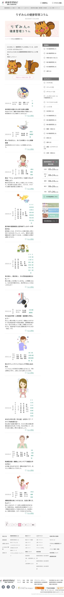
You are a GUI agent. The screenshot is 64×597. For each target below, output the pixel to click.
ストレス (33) (50, 87)
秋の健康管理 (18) (51, 133)
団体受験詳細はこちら (49, 221)
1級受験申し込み (29, 563)
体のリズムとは (14, 542)
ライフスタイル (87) (52, 102)
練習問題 (40, 7)
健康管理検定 (37, 582)
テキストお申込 (40, 547)
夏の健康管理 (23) (51, 120)
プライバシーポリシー (40, 580)
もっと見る (30, 115)
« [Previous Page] (9, 524)
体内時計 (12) (50, 111)
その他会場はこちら (52, 196)
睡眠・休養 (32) (50, 129)
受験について (20, 7)
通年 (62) (48, 71)
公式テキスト (27, 7)
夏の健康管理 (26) (51, 53)
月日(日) (53, 169)
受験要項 (27, 555)
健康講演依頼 (53, 556)
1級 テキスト (39, 545)
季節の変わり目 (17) (52, 58)
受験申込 (45, 3)
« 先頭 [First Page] (6, 523)
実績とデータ (13, 550)
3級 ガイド (28, 542)
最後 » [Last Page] (33, 524)
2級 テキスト (39, 542)
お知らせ (4, 552)
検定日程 (4, 536)
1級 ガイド (28, 547)
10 (25, 524)
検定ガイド (15, 7)
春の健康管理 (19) (51, 62)
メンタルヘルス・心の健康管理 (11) (51, 97)
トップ (6, 39)
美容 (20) (48, 138)
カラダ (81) (49, 82)
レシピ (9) (49, 107)
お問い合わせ (5, 543)
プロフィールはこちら (22, 77)
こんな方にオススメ (15, 545)
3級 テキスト (39, 539)
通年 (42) (48, 142)
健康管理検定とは (8, 7)
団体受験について (54, 553)
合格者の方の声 (14, 547)
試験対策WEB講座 (34, 7)
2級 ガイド (28, 545)
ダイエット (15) (50, 91)
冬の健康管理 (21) (51, 115)
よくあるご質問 (51, 7)
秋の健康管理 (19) (51, 66)
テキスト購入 (58, 3)
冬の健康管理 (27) (51, 49)
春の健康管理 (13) (51, 124)
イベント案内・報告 (54, 549)
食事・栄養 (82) (50, 153)
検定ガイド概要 (29, 539)
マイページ (57, 7)
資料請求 (45, 7)
